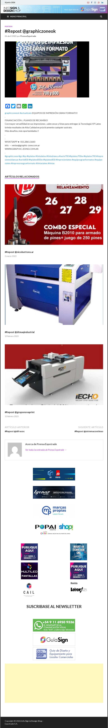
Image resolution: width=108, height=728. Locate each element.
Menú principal (18, 16)
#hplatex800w (36, 159)
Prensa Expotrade (28, 36)
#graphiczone (11, 156)
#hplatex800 (49, 159)
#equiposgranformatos (83, 159)
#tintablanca (52, 156)
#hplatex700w (76, 156)
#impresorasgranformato (23, 163)
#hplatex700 (90, 156)
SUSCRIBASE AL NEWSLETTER (54, 606)
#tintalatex (40, 156)
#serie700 (64, 156)
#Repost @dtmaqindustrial (19, 332)
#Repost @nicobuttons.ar (19, 252)
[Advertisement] (54, 683)
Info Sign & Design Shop (31, 721)
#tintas (51, 163)
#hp (24, 156)
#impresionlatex (63, 159)
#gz (20, 156)
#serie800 (23, 159)
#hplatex (31, 156)
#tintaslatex (41, 163)
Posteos (8, 26)
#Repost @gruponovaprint (20, 412)
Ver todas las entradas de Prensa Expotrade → (46, 449)
